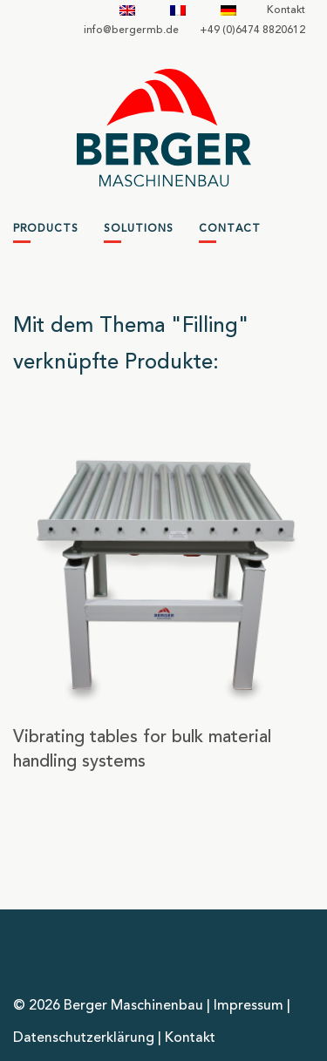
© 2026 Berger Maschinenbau (108, 1006)
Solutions (139, 229)
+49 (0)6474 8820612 (252, 30)
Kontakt (286, 10)
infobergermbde (131, 30)
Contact (230, 229)
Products (45, 229)
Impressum (248, 1006)
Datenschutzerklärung (83, 1038)
